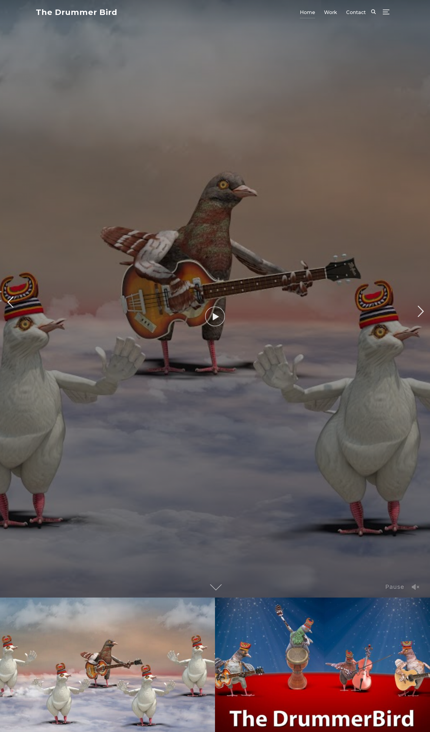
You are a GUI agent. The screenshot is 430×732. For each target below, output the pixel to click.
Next (420, 311)
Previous (10, 302)
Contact (356, 12)
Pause (394, 586)
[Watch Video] (215, 317)
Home (307, 12)
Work (330, 12)
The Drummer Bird (76, 12)
